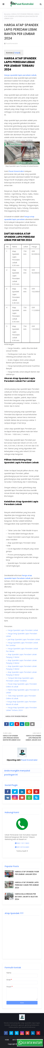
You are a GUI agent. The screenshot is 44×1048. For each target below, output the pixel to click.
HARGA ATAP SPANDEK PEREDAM (22, 14)
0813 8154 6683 (22, 847)
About (14, 1040)
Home (7, 1040)
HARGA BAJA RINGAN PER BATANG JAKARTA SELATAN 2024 (26, 896)
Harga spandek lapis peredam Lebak (20, 75)
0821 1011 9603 (22, 843)
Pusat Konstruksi (12, 43)
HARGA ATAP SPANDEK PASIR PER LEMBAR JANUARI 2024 (27, 873)
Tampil (17, 52)
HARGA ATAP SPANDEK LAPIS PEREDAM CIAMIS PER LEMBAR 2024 (27, 885)
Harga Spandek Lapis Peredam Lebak (22, 630)
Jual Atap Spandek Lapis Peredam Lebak (23, 639)
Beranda (7, 14)
